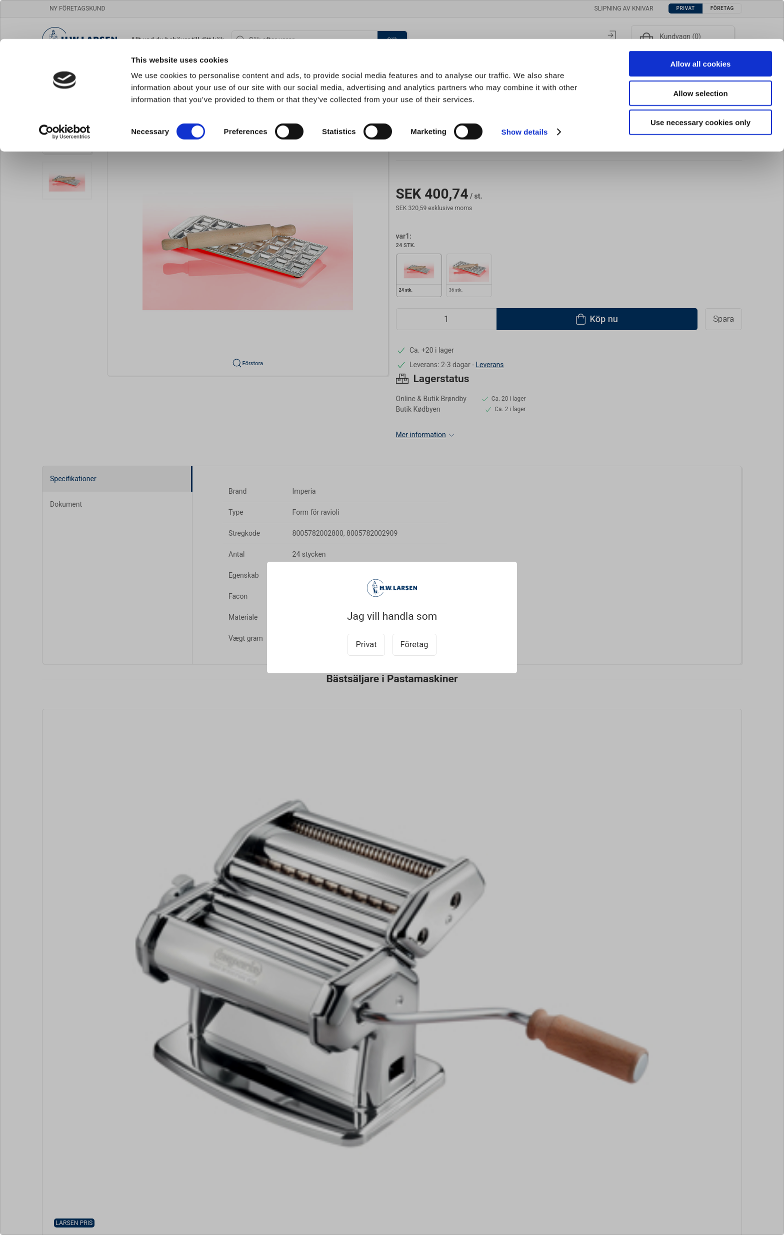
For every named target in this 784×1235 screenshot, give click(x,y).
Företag (414, 644)
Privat (366, 644)
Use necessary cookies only (700, 83)
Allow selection (700, 54)
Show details (525, 93)
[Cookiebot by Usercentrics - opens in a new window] (64, 93)
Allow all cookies (700, 25)
